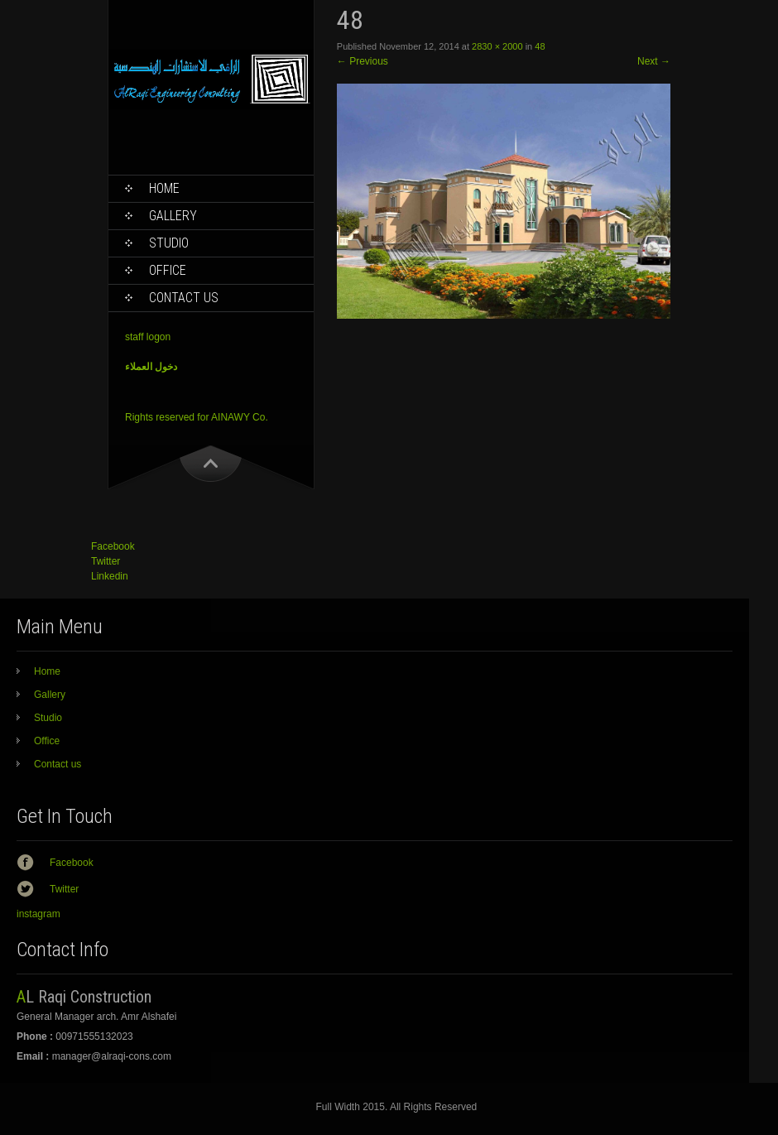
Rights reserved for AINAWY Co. (196, 417)
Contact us (184, 297)
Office (167, 270)
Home (164, 188)
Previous (362, 61)
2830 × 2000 (497, 46)
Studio (169, 243)
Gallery (173, 216)
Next (653, 61)
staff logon (147, 337)
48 (540, 46)
